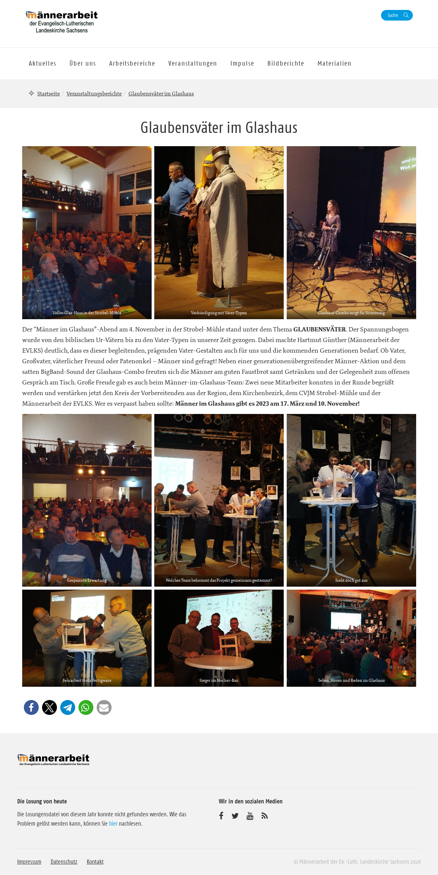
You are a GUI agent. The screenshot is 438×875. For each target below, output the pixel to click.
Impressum (29, 861)
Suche (393, 15)
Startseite (48, 93)
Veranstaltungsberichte (94, 93)
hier (113, 823)
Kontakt (95, 861)
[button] (31, 707)
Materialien (334, 63)
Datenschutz (64, 861)
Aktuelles (42, 63)
